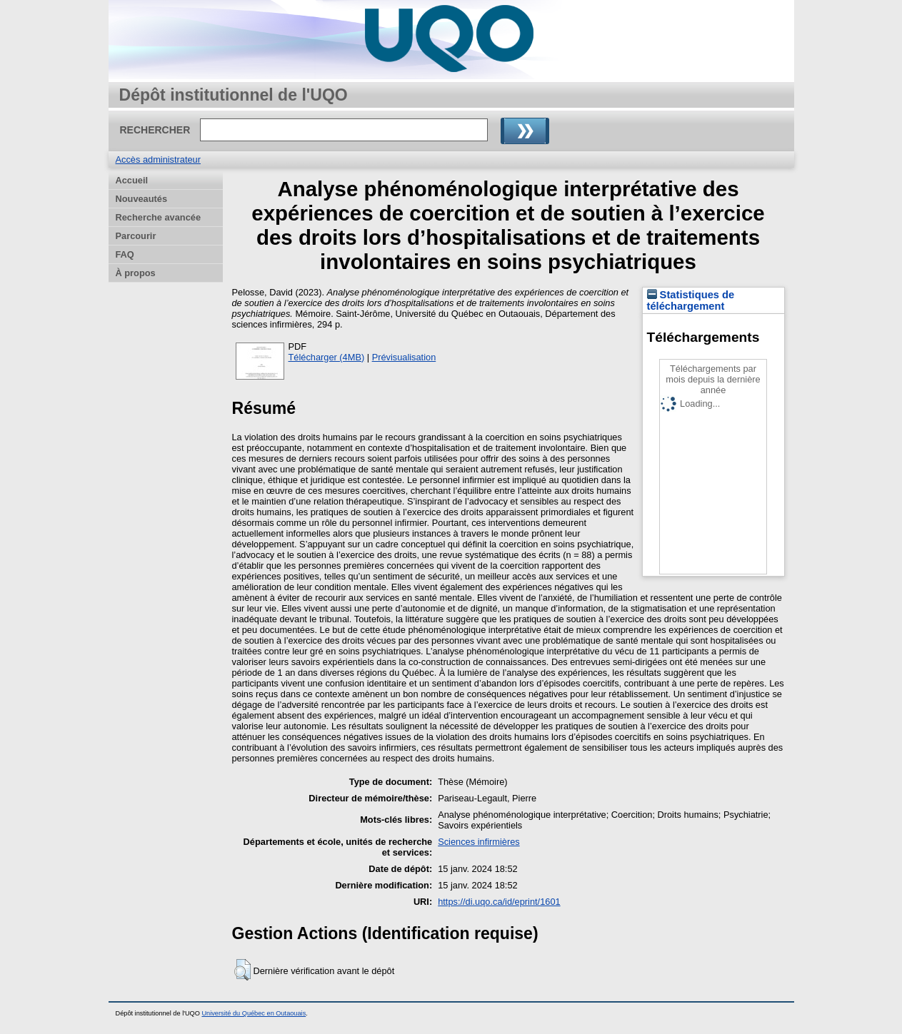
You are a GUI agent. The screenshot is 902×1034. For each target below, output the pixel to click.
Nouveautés (142, 198)
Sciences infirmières (479, 841)
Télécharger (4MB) (327, 357)
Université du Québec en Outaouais (253, 1013)
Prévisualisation (404, 357)
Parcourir (136, 235)
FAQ (125, 254)
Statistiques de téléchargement (691, 300)
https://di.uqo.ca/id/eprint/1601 (499, 901)
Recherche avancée (158, 217)
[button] (242, 969)
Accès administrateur (158, 159)
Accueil (132, 180)
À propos (136, 273)
